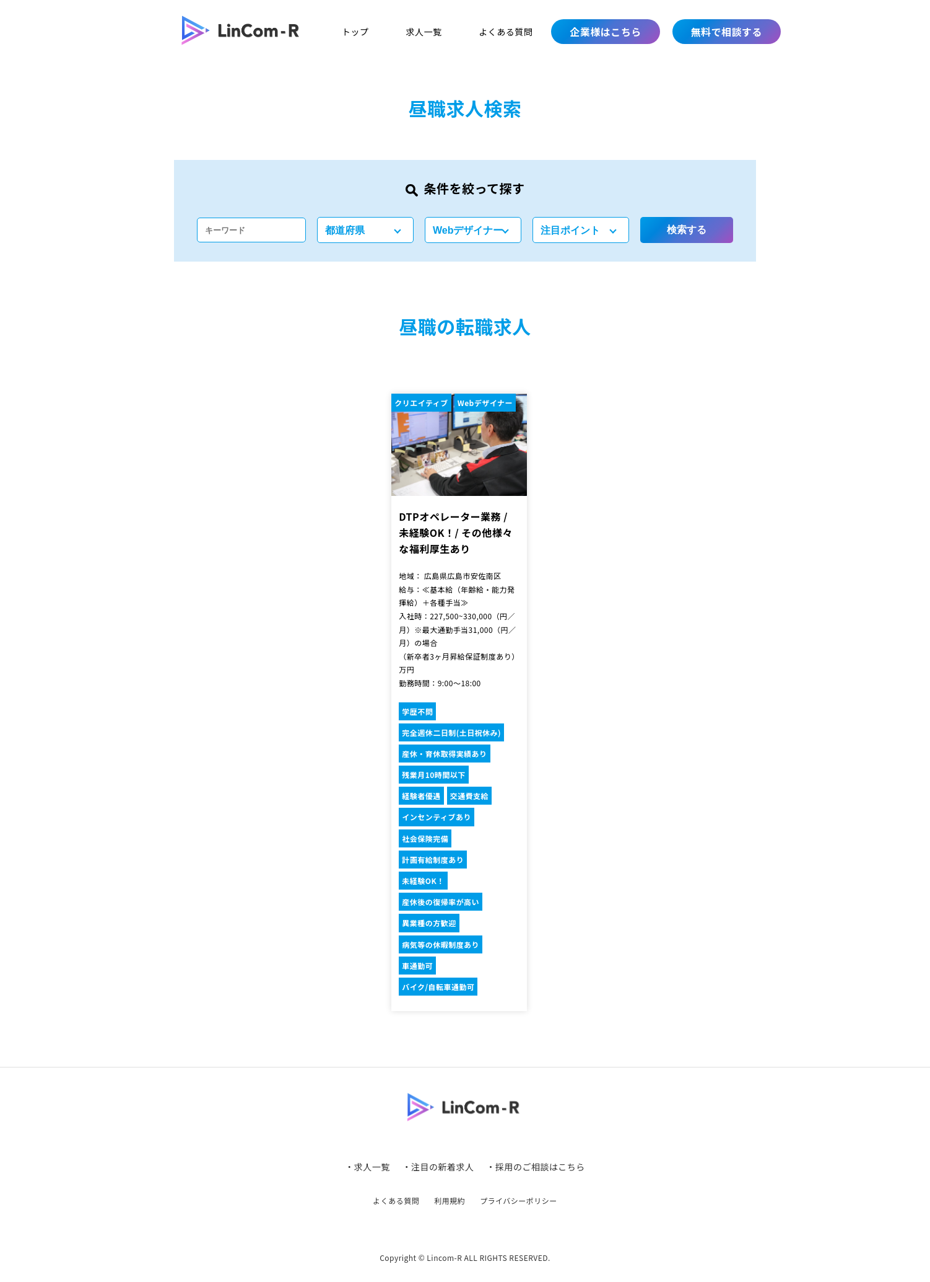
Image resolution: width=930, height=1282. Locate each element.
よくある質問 (505, 31)
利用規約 (449, 1200)
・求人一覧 (367, 1166)
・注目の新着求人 (438, 1166)
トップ (355, 31)
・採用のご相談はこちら (535, 1166)
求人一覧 (423, 31)
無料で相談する (726, 31)
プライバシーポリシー (518, 1200)
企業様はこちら (605, 31)
